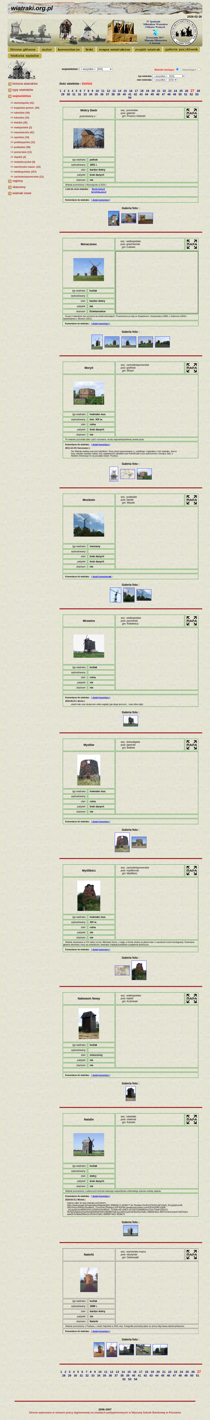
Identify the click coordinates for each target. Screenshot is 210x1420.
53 (197, 94)
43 (141, 94)
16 (131, 90)
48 (169, 94)
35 (97, 94)
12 (109, 90)
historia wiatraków (25, 83)
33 (85, 94)
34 (91, 94)
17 (137, 90)
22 (165, 90)
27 (193, 90)
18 (142, 90)
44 (147, 94)
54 (130, 97)
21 (159, 90)
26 (187, 90)
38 (113, 94)
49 (175, 94)
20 (153, 90)
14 (120, 90)
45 (152, 94)
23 (170, 90)
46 (158, 94)
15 (126, 90)
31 (74, 94)
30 (69, 94)
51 (186, 94)
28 (199, 90)
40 (125, 94)
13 (114, 90)
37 (108, 94)
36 (102, 94)
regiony (18, 180)
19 (148, 90)
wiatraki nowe (22, 193)
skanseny (19, 187)
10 (97, 90)
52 (192, 94)
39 (119, 94)
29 (63, 94)
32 (80, 94)
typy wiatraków (23, 89)
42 (136, 94)
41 (130, 94)
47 (164, 94)
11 (103, 90)
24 (176, 90)
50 (181, 94)
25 (181, 90)
